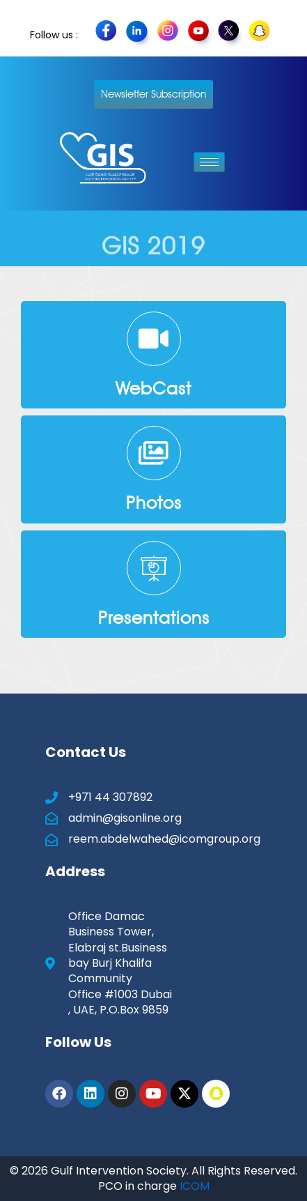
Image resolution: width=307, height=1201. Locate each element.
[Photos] (154, 453)
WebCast (153, 388)
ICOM (195, 1186)
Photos (154, 502)
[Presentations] (154, 568)
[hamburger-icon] (209, 162)
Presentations (154, 617)
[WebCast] (154, 339)
